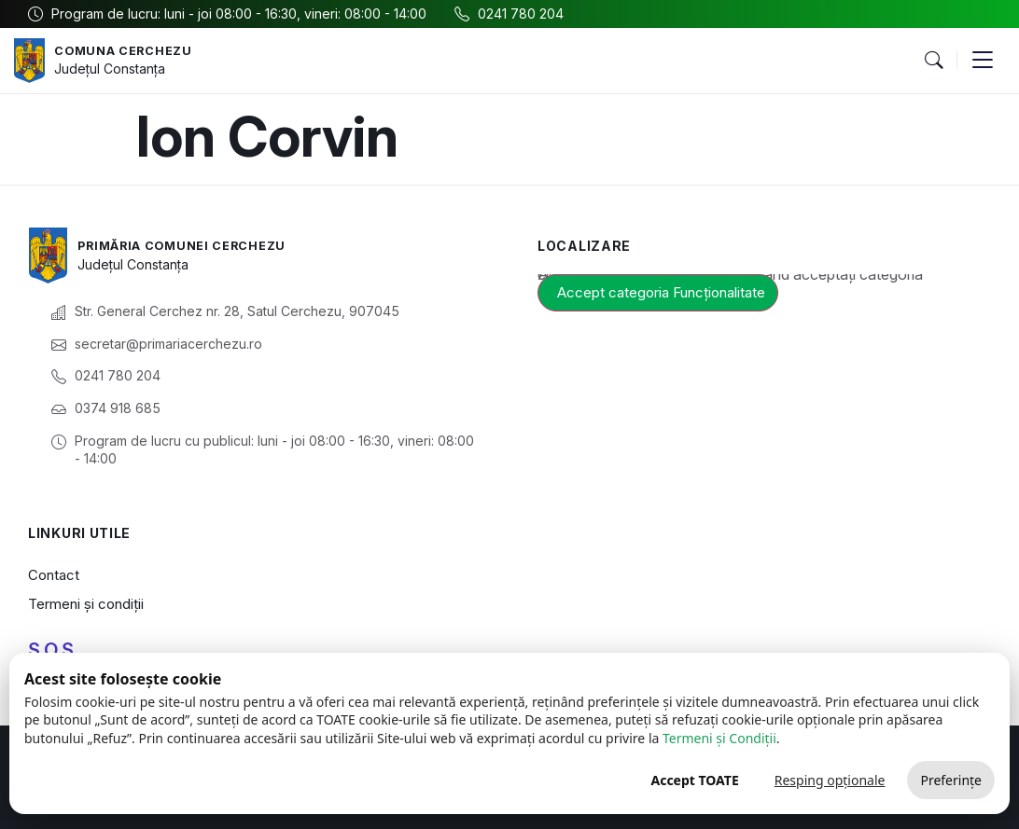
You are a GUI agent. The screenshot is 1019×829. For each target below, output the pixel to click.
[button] (933, 61)
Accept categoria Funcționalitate (661, 292)
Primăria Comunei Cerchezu (192, 245)
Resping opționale (830, 780)
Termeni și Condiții (719, 738)
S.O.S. (53, 650)
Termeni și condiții (86, 604)
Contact (53, 575)
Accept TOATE (694, 780)
